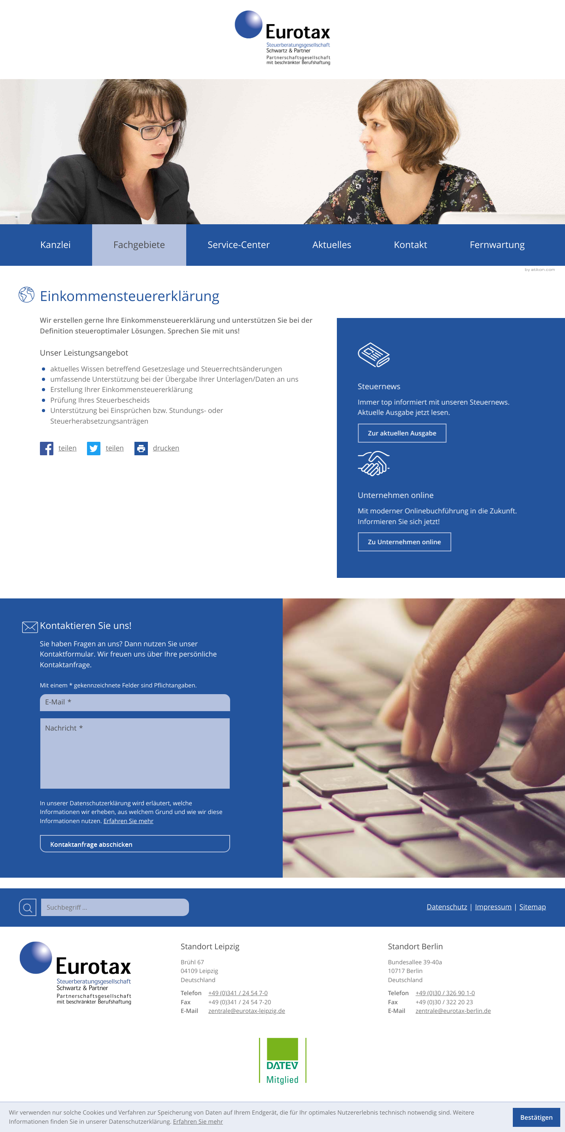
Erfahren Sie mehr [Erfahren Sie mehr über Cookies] (198, 1122)
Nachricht (64, 728)
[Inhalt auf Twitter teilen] (108, 448)
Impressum (493, 907)
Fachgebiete (139, 245)
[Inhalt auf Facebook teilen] (61, 448)
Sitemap (533, 907)
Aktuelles (331, 245)
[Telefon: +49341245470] (238, 993)
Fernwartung (497, 245)
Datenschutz (447, 907)
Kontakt (410, 245)
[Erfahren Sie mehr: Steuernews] (431, 433)
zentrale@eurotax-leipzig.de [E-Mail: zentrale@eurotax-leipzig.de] (246, 1011)
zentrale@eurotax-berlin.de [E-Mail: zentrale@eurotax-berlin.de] (453, 1011)
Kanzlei (55, 245)
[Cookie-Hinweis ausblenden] (536, 1117)
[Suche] (115, 907)
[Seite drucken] (159, 448)
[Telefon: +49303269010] (445, 993)
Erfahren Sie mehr (128, 821)
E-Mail (58, 702)
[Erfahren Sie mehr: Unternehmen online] (433, 541)
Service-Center (239, 245)
